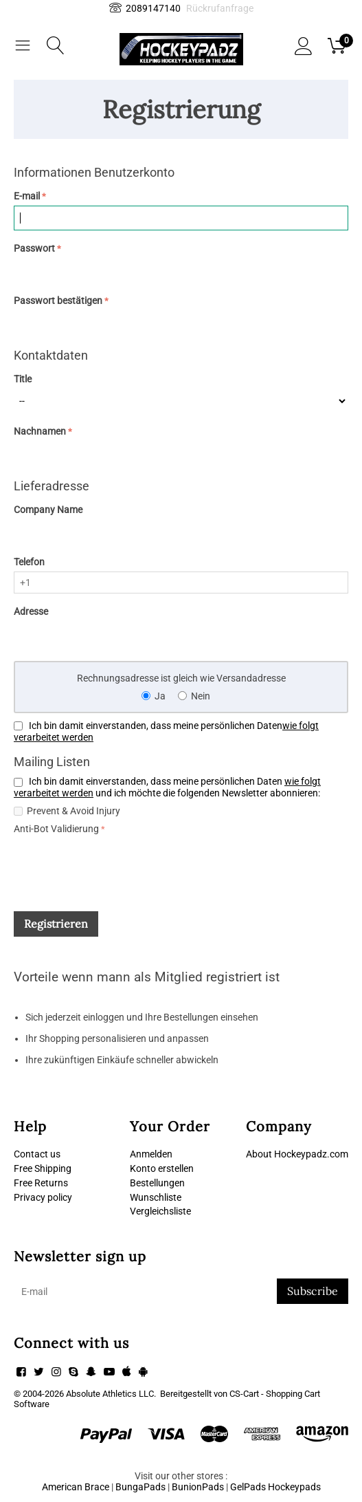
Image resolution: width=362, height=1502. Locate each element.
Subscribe (312, 1291)
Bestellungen (157, 1182)
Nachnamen (40, 431)
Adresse (31, 611)
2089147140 (145, 8)
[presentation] (118, 864)
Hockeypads (294, 1486)
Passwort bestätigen (58, 300)
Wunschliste (155, 1197)
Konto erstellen (162, 1168)
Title (23, 378)
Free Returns (41, 1182)
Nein (200, 695)
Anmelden (151, 1154)
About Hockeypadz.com (297, 1154)
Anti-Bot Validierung (56, 828)
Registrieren (56, 923)
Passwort (34, 248)
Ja (160, 695)
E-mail (27, 196)
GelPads (248, 1486)
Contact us (37, 1154)
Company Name (48, 509)
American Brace (75, 1486)
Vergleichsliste (160, 1211)
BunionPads (198, 1486)
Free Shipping (42, 1168)
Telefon (29, 561)
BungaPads (140, 1486)
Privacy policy (43, 1197)
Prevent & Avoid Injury (73, 810)
